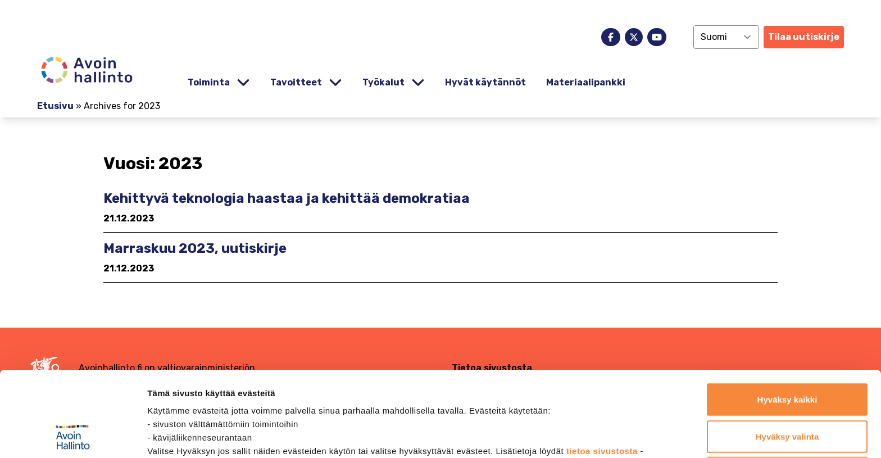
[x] (634, 37)
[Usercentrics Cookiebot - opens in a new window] (73, 436)
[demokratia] (440, 12)
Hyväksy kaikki (787, 319)
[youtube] (656, 37)
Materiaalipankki (585, 82)
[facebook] (610, 37)
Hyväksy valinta (787, 356)
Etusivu (55, 106)
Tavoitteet (296, 82)
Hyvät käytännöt (485, 82)
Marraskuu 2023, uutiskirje (195, 248)
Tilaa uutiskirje (803, 36)
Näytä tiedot (600, 436)
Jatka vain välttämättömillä (787, 393)
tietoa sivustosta (603, 371)
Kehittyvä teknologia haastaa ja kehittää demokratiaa (286, 198)
